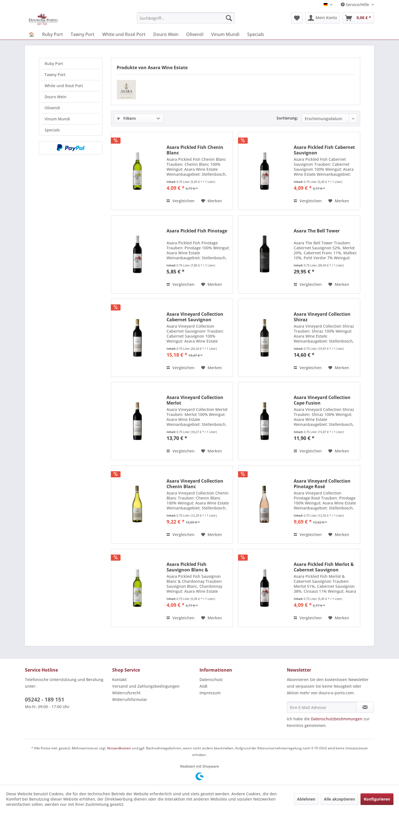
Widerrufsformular (129, 699)
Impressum (210, 692)
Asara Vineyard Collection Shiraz (322, 316)
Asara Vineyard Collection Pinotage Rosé (322, 483)
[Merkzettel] (297, 18)
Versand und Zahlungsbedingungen (146, 686)
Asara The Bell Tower (317, 231)
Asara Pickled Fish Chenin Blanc (195, 150)
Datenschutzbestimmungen (336, 718)
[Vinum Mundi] (225, 34)
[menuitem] (186, 18)
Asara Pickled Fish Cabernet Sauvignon (324, 150)
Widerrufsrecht (126, 692)
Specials (52, 130)
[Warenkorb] (358, 18)
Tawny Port (55, 74)
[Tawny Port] (82, 34)
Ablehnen (306, 799)
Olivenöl (52, 107)
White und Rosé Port (64, 85)
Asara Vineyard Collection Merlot (195, 400)
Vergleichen (181, 200)
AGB (203, 686)
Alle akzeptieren (339, 799)
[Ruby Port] (52, 34)
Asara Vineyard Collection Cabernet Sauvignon (195, 316)
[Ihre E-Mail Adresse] (322, 707)
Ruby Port (54, 63)
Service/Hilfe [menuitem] (355, 4)
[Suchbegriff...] (186, 18)
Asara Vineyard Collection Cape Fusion (322, 400)
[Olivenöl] (194, 34)
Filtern (126, 118)
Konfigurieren (377, 799)
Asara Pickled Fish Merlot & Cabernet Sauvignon (324, 567)
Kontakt (119, 679)
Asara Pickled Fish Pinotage (197, 231)
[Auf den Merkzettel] (211, 201)
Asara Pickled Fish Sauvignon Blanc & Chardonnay (187, 567)
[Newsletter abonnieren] (365, 707)
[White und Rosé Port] (123, 34)
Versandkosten (119, 748)
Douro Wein (55, 96)
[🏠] (31, 34)
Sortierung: (287, 118)
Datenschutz (211, 679)
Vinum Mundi (57, 118)
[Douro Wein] (165, 34)
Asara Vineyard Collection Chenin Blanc (195, 483)
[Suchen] (229, 18)
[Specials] (255, 34)
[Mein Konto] (322, 18)
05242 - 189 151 (44, 699)
